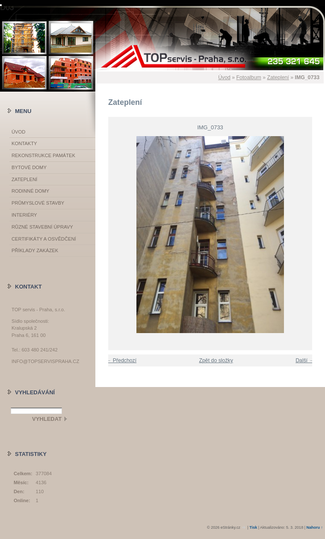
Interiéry (24, 214)
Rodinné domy (30, 191)
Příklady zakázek (35, 250)
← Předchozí (121, 360)
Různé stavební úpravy (42, 226)
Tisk (253, 527)
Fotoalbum (248, 77)
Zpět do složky (216, 360)
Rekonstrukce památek (43, 155)
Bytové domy (29, 167)
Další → (304, 360)
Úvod (224, 77)
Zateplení (278, 77)
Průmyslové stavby (38, 202)
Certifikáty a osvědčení (44, 238)
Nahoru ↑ (314, 527)
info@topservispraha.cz (45, 361)
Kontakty (24, 143)
